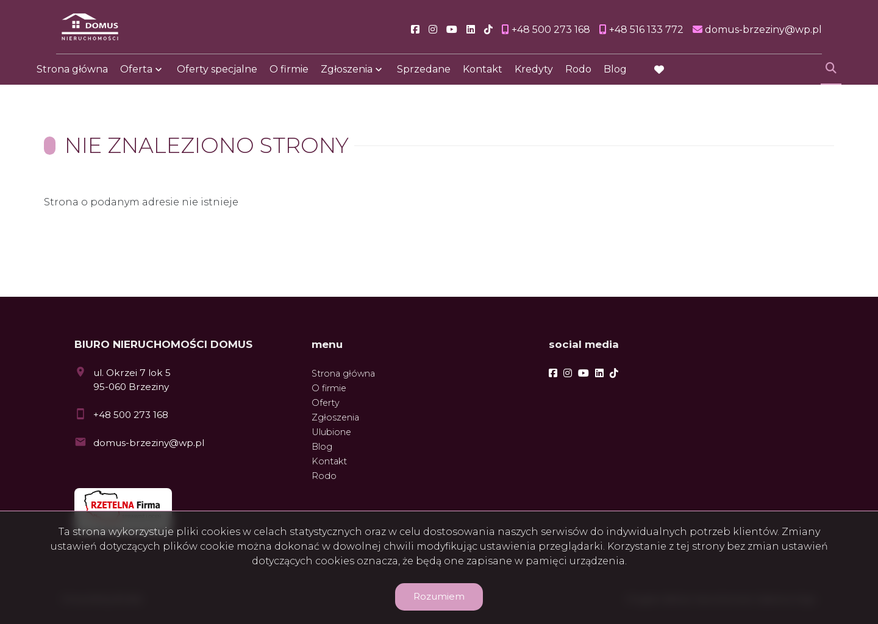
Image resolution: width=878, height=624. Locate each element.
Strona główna (72, 74)
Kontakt (482, 74)
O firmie (289, 74)
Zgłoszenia (347, 74)
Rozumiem (439, 596)
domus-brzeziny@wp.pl (148, 442)
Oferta (136, 74)
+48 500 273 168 (130, 414)
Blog (615, 74)
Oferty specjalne (217, 74)
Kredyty (534, 74)
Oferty (326, 402)
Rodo (578, 74)
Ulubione (331, 432)
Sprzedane (424, 74)
